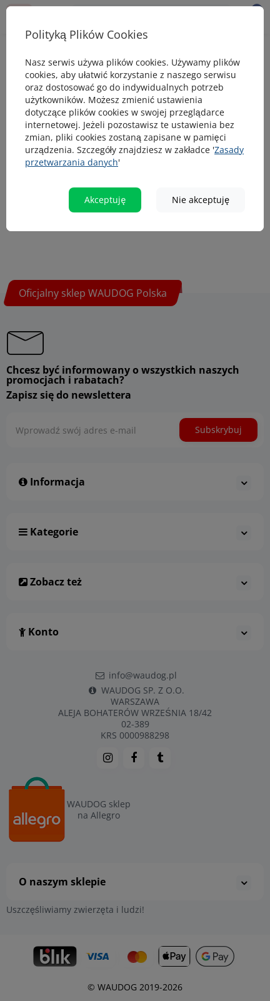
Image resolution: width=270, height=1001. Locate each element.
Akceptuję (105, 195)
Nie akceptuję (200, 195)
